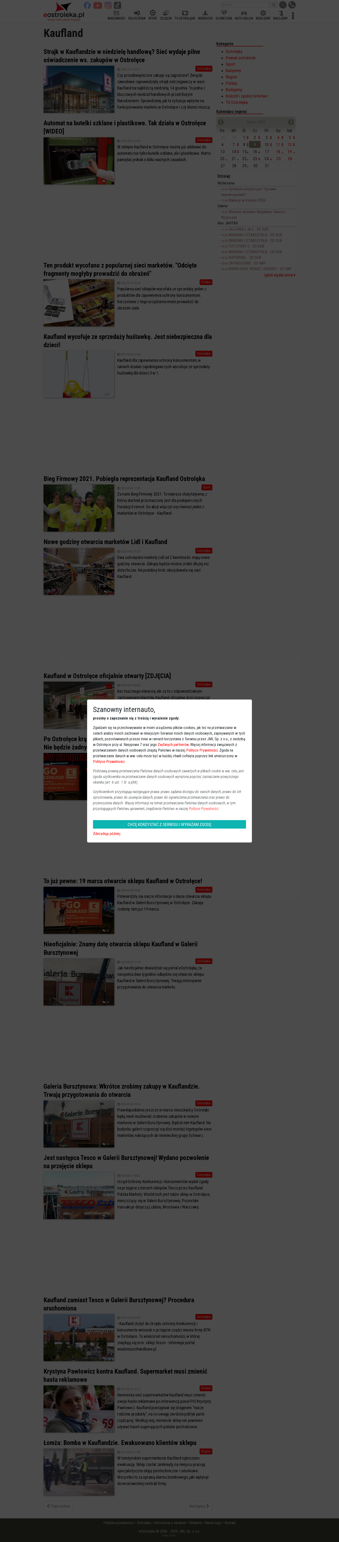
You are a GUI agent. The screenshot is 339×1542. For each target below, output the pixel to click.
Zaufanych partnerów (173, 744)
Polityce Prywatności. (204, 808)
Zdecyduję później (106, 833)
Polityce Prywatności (202, 750)
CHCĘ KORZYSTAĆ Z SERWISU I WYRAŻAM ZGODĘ (169, 824)
